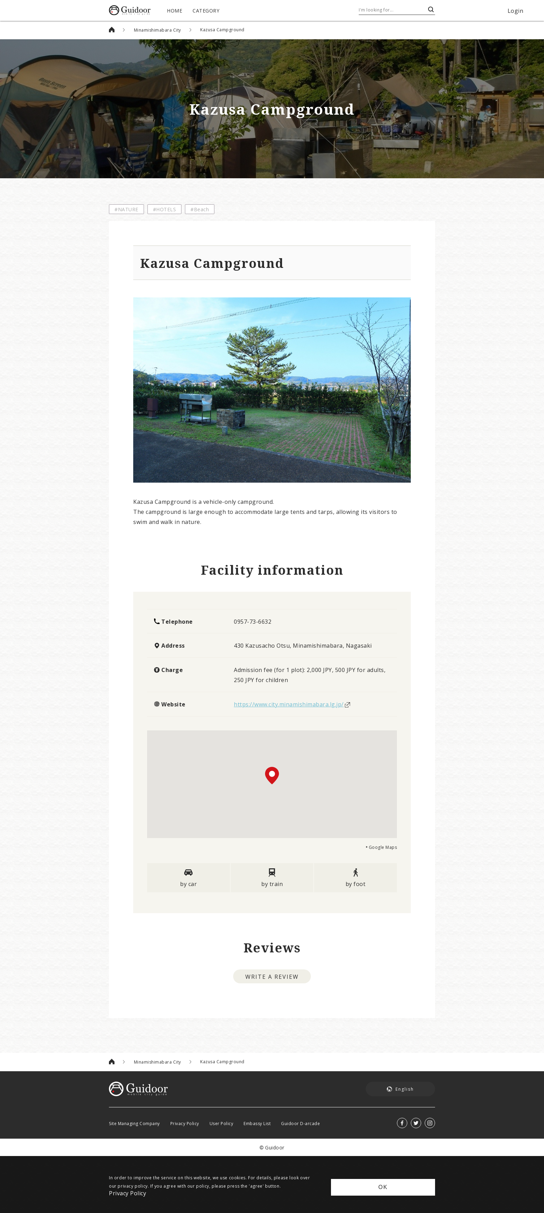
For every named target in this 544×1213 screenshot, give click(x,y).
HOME (174, 10)
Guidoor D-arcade (300, 1123)
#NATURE (126, 209)
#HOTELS (164, 209)
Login (516, 10)
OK (383, 1187)
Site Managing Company (134, 1123)
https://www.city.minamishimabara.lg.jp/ (289, 704)
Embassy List (257, 1123)
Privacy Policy (184, 1123)
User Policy (221, 1123)
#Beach (199, 209)
